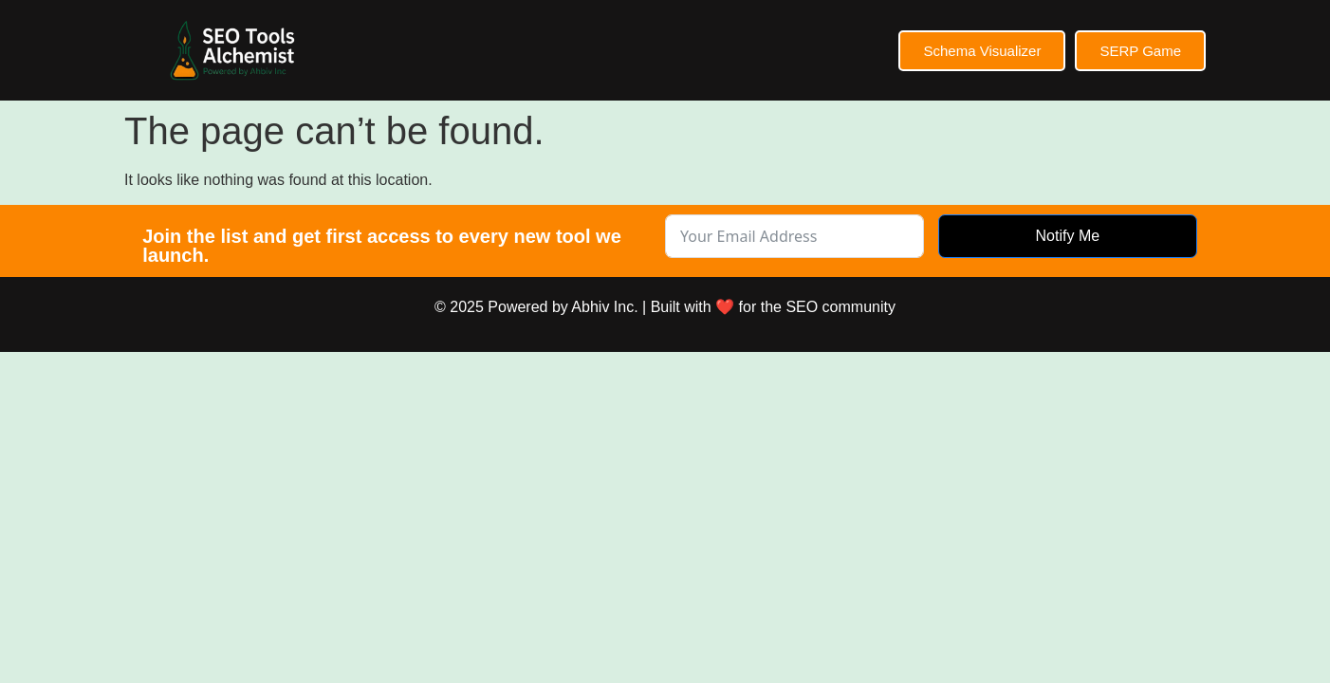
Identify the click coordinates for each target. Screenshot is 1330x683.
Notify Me (1068, 236)
